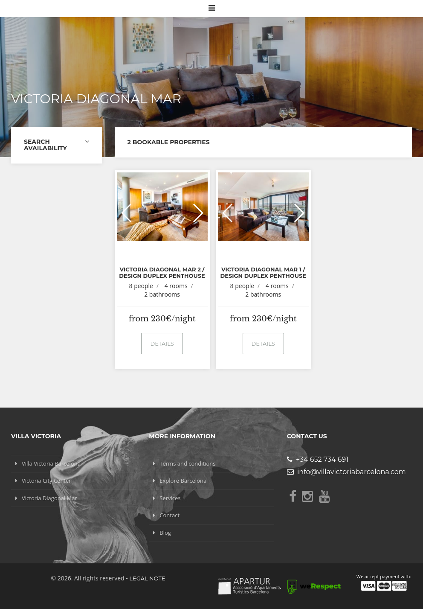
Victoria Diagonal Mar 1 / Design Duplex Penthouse (263, 272)
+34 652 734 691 (317, 459)
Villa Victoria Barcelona (51, 463)
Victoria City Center (46, 480)
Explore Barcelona (182, 480)
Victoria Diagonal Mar (49, 498)
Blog (165, 532)
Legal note (147, 578)
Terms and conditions (187, 463)
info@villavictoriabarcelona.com (346, 472)
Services (169, 498)
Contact (169, 515)
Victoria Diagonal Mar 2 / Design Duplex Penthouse (162, 272)
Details (162, 343)
